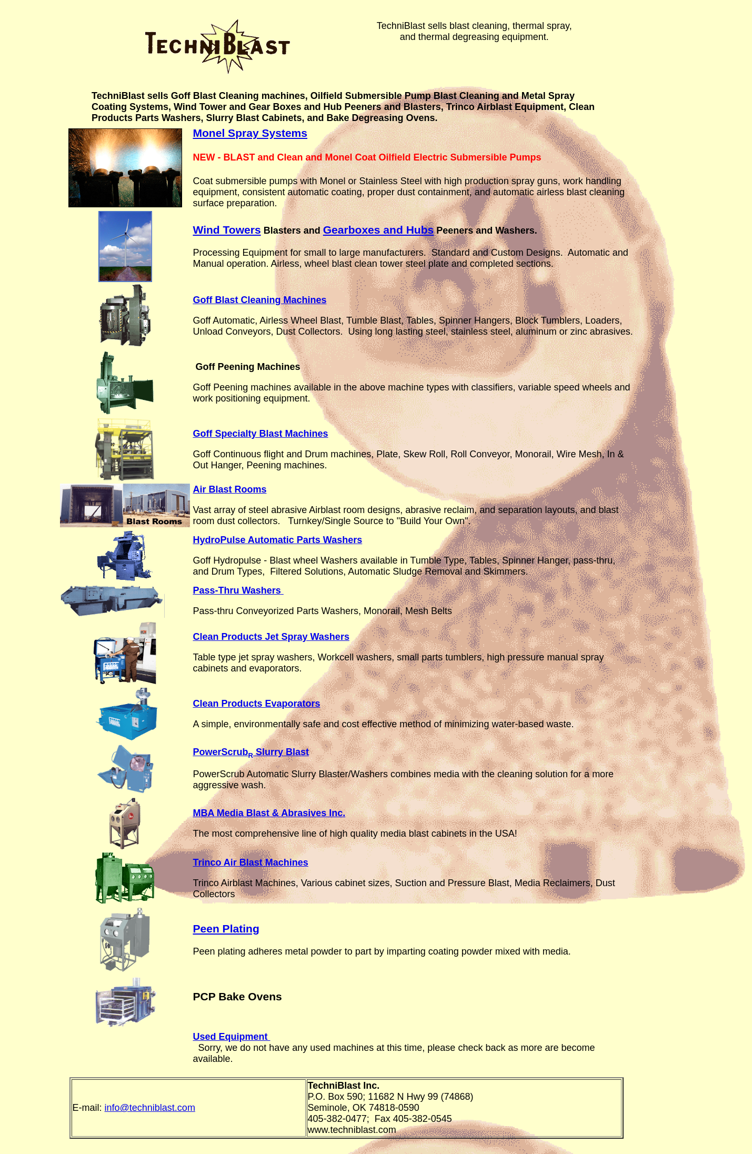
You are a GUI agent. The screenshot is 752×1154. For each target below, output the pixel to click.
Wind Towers (226, 230)
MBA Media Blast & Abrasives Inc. (269, 813)
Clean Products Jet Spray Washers (271, 636)
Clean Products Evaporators (256, 703)
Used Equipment (231, 1036)
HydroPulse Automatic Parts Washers (277, 540)
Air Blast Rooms (229, 489)
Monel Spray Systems (250, 133)
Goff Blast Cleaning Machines (259, 300)
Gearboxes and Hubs (378, 230)
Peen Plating (226, 928)
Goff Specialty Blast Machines (260, 433)
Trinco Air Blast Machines (250, 862)
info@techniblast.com (150, 1107)
